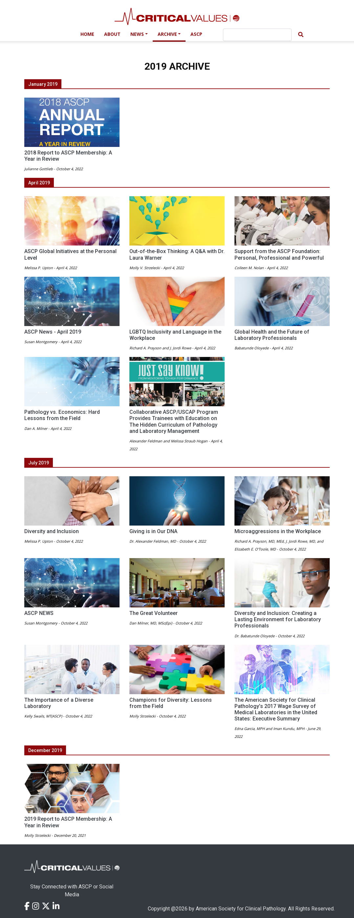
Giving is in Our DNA (153, 531)
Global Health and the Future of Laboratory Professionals (271, 335)
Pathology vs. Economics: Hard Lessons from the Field (62, 415)
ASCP (196, 34)
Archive (167, 34)
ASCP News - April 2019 (52, 332)
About (112, 34)
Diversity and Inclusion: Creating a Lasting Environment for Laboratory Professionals (277, 619)
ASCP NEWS (39, 613)
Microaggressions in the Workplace (277, 531)
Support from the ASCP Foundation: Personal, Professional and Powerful (279, 254)
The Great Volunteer (153, 613)
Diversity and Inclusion (51, 531)
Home (87, 34)
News (137, 34)
